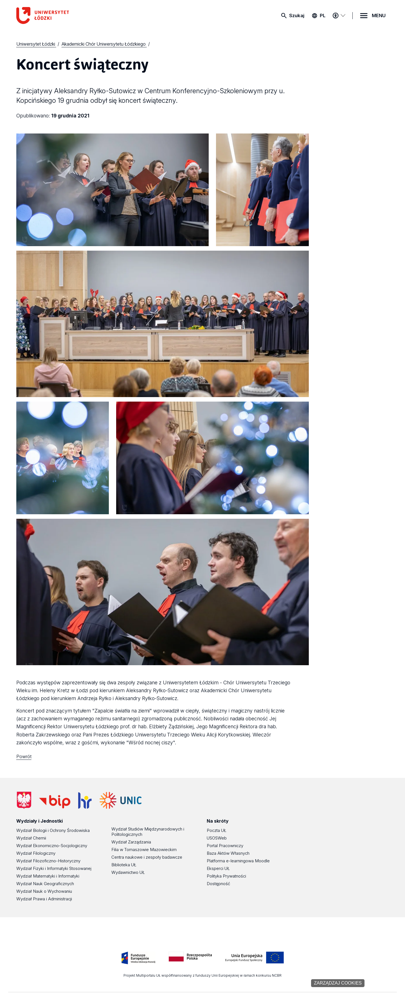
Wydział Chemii (31, 838)
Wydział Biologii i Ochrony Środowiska (53, 830)
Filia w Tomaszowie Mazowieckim (144, 849)
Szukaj (296, 15)
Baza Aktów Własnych (228, 853)
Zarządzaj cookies (338, 983)
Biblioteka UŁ (123, 864)
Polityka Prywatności (226, 876)
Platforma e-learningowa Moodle (238, 860)
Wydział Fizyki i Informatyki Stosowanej (53, 868)
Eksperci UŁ (218, 868)
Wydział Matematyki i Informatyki (47, 876)
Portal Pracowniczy (225, 845)
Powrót (24, 756)
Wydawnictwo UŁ (128, 872)
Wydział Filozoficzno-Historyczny (48, 860)
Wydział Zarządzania (131, 842)
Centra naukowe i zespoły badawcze (146, 857)
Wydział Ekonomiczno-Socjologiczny (51, 845)
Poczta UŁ (216, 830)
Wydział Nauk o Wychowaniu (44, 891)
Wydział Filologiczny (35, 853)
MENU (379, 15)
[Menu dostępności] (339, 15)
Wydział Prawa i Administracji (44, 898)
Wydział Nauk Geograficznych (45, 883)
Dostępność (218, 883)
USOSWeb (217, 838)
